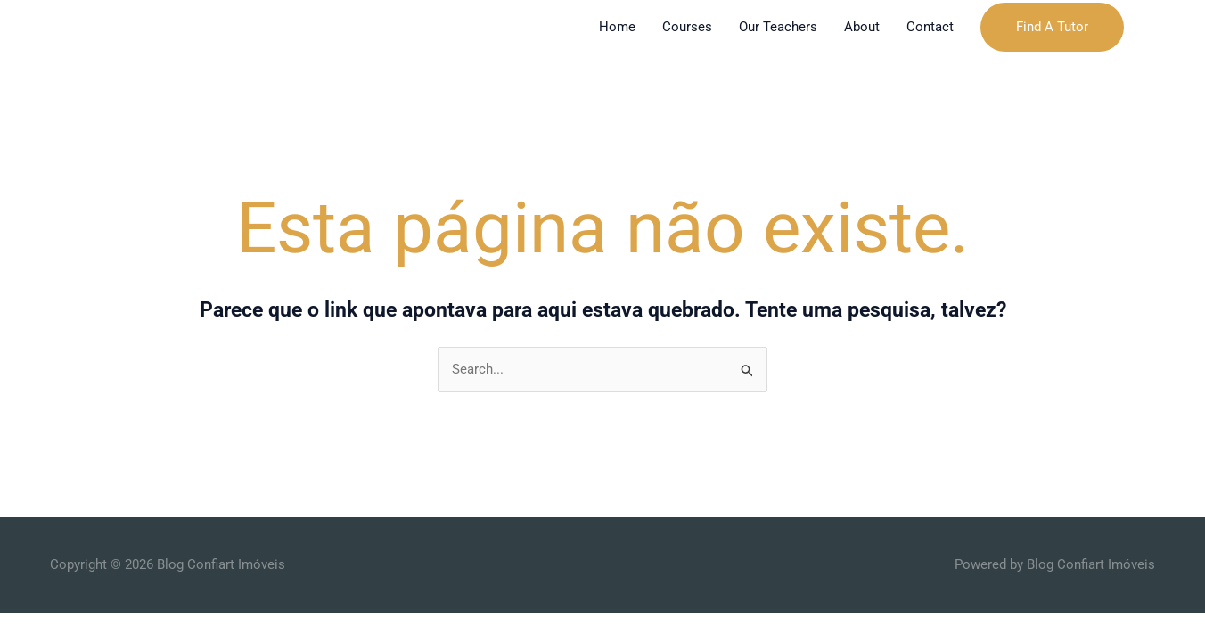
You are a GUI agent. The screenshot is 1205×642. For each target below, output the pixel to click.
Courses (687, 27)
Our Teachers (778, 27)
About (862, 27)
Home (617, 27)
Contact (930, 27)
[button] (1052, 27)
